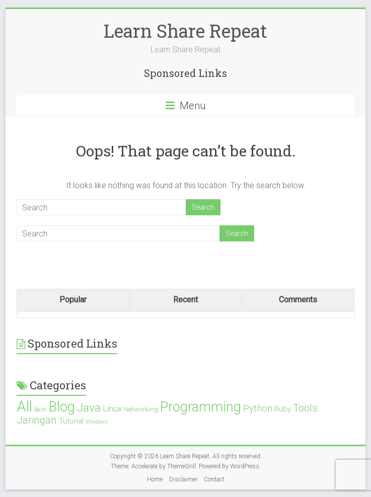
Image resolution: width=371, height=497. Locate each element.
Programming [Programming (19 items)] (200, 407)
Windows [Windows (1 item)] (97, 422)
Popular (73, 299)
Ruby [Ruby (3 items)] (282, 408)
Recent (185, 299)
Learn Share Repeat (185, 31)
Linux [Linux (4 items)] (112, 408)
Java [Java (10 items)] (89, 408)
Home (155, 479)
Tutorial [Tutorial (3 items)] (71, 421)
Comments (298, 299)
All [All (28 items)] (24, 406)
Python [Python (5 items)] (257, 408)
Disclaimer (183, 479)
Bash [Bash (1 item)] (40, 409)
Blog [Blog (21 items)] (62, 407)
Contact (214, 479)
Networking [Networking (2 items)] (141, 409)
